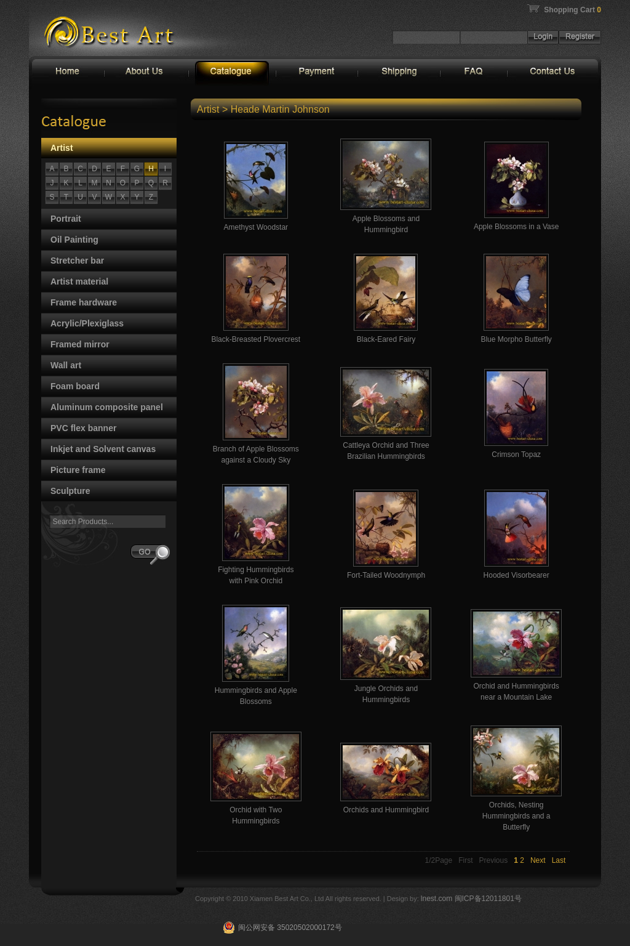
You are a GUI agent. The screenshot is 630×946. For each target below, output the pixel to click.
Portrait (65, 219)
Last (559, 860)
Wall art (65, 365)
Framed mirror (80, 344)
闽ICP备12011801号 (488, 898)
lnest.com (438, 898)
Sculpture (70, 491)
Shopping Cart (572, 10)
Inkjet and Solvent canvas (103, 449)
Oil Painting (74, 240)
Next (538, 860)
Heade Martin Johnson (280, 109)
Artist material (79, 281)
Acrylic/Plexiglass (87, 323)
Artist (61, 148)
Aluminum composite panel (106, 407)
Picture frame (77, 470)
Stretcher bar (77, 260)
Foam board (75, 386)
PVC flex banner (83, 428)
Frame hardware (83, 302)
